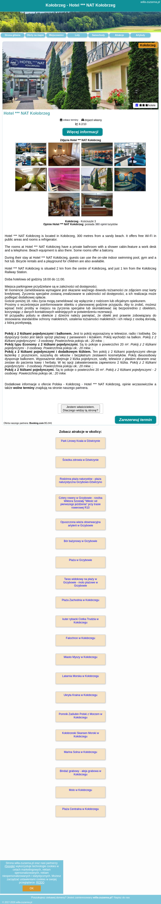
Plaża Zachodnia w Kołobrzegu (80, 600)
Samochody (98, 35)
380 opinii (101, 224)
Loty (77, 35)
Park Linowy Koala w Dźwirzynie (80, 441)
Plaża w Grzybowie (80, 560)
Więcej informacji (82, 132)
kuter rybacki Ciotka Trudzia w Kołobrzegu (80, 621)
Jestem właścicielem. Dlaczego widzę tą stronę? (80, 408)
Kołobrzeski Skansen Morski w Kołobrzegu (80, 734)
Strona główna (12, 35)
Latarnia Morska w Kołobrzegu (80, 676)
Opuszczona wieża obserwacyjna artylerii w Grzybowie (80, 524)
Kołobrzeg (148, 45)
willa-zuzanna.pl (150, 2)
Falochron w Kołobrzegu (80, 638)
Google (9, 866)
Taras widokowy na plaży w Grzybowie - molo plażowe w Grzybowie (80, 582)
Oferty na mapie (35, 35)
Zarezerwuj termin (135, 420)
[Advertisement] (80, 861)
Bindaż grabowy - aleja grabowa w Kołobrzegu (80, 772)
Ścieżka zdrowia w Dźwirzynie (80, 459)
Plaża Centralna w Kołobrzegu (80, 809)
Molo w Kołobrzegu (80, 790)
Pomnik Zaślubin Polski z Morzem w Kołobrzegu (80, 715)
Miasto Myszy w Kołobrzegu (80, 657)
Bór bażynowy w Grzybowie (80, 541)
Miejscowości (56, 35)
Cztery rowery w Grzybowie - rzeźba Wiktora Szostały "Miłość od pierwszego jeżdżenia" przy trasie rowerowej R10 (80, 502)
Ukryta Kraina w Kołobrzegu (80, 695)
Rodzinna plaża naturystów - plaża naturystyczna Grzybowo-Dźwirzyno (80, 480)
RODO (40, 882)
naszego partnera (75, 388)
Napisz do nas (122, 897)
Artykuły (140, 35)
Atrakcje (119, 35)
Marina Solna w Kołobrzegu (80, 752)
